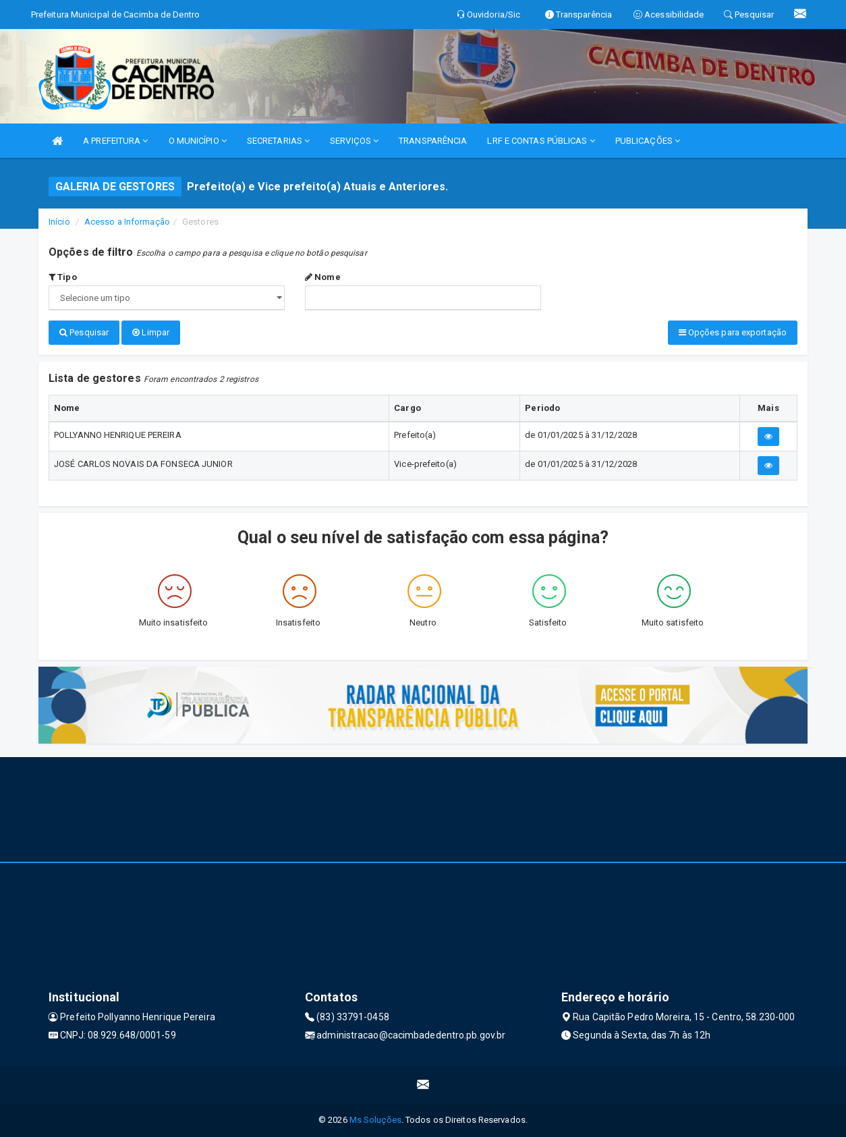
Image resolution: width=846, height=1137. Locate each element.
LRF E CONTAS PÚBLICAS (540, 141)
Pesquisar (84, 332)
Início (59, 222)
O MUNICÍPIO (198, 141)
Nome (323, 277)
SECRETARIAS (278, 141)
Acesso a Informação (127, 222)
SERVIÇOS (354, 141)
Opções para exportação (733, 332)
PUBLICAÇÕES (647, 141)
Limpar (150, 332)
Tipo (63, 277)
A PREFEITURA (115, 141)
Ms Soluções (375, 1120)
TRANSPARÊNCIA (433, 141)
